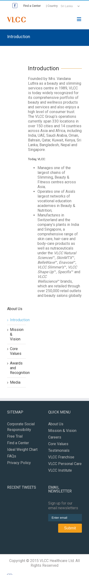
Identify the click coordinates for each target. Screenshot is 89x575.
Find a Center (32, 6)
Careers (54, 437)
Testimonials (59, 450)
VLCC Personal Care (65, 463)
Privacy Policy (19, 463)
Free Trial (15, 436)
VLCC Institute (60, 470)
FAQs (11, 456)
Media (15, 382)
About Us (55, 424)
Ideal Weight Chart (22, 449)
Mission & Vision (62, 430)
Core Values (15, 351)
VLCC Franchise (61, 457)
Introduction (20, 320)
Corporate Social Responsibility (21, 427)
